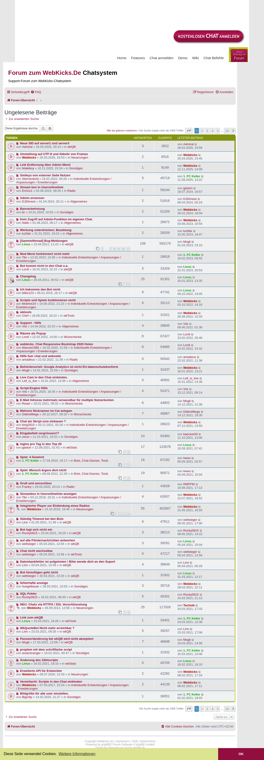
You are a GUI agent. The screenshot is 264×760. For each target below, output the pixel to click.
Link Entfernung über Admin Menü (45, 164)
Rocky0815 (29, 533)
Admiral (27, 146)
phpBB (105, 744)
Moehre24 (29, 303)
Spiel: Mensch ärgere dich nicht (43, 470)
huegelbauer (30, 586)
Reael (26, 403)
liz (23, 212)
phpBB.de (138, 747)
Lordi (25, 269)
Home (121, 58)
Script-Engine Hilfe (34, 388)
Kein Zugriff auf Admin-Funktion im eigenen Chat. (56, 219)
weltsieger (190, 519)
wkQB (71, 146)
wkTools (68, 315)
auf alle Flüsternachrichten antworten (47, 540)
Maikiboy (28, 168)
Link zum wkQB (31, 617)
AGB (135, 741)
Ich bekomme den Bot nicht (40, 289)
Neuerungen (79, 157)
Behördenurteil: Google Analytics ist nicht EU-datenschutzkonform (69, 367)
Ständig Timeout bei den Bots (42, 519)
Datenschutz (148, 741)
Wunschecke (72, 337)
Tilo (24, 257)
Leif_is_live (29, 381)
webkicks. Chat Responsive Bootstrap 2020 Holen (56, 344)
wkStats (71, 447)
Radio (71, 190)
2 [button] (202, 131)
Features (138, 58)
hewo (187, 458)
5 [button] (218, 131)
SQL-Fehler (28, 593)
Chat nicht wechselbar (36, 551)
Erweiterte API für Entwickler (41, 671)
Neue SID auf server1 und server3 (44, 143)
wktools (26, 312)
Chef (25, 315)
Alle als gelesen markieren (122, 130)
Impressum (122, 741)
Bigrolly (27, 697)
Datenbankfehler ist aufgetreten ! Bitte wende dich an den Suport (67, 561)
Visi (24, 326)
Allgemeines (78, 201)
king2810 (28, 425)
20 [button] (227, 131)
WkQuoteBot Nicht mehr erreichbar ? (47, 628)
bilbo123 (28, 293)
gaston (188, 188)
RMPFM (188, 484)
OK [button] (241, 754)
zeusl (25, 436)
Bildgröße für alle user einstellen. (44, 693)
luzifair (26, 233)
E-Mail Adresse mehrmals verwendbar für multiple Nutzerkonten (67, 400)
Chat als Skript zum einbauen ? (43, 421)
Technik (189, 605)
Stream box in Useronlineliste (41, 187)
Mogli (187, 241)
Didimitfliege (30, 414)
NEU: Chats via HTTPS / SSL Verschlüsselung (53, 604)
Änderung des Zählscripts (39, 660)
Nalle (25, 222)
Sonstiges (76, 168)
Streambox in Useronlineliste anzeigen (48, 494)
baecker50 (190, 434)
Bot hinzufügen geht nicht (39, 572)
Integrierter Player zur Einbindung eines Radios (55, 505)
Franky (26, 487)
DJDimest (28, 201)
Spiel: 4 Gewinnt (32, 457)
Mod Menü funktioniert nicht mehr (45, 254)
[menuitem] (36, 92)
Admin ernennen (32, 198)
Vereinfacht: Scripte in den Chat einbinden (51, 681)
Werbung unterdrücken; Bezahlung (46, 230)
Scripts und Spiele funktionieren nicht (48, 300)
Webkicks (29, 157)
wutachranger (31, 653)
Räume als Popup (33, 333)
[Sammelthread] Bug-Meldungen (44, 240)
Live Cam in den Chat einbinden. (44, 377)
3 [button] (207, 131)
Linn (25, 522)
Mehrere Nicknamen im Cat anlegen (46, 411)
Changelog (28, 276)
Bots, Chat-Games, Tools (91, 460)
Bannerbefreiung (32, 208)
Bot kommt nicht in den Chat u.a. (44, 266)
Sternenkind (30, 179)
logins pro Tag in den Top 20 (41, 444)
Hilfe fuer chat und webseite (40, 356)
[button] (188, 131)
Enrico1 (27, 190)
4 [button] (212, 131)
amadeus (28, 359)
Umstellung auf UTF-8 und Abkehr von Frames (54, 154)
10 (123, 248)
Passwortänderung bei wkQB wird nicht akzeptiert (57, 639)
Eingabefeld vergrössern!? (39, 433)
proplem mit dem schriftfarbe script (46, 649)
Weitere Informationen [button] (77, 754)
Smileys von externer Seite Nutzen (45, 175)
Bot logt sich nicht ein (36, 529)
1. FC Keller (191, 176)
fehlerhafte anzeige (34, 583)
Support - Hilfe (30, 323)
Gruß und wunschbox (36, 483)
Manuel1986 (30, 347)
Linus (26, 244)
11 (128, 248)
